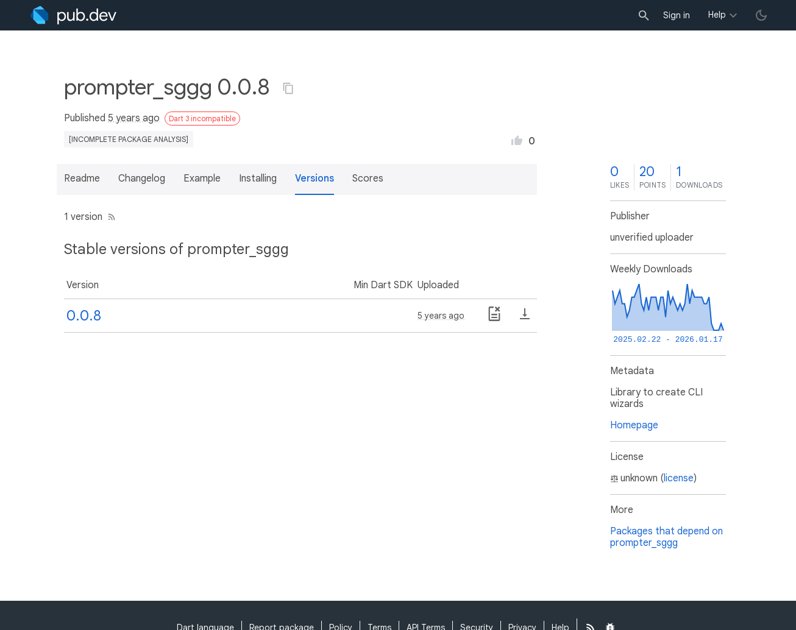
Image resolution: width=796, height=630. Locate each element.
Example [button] (202, 178)
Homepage (634, 425)
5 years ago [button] (134, 118)
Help (717, 14)
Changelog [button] (141, 178)
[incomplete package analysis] (128, 139)
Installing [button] (258, 178)
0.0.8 (83, 315)
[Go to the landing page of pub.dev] (73, 15)
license (679, 478)
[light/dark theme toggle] (761, 15)
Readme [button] (82, 178)
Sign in (676, 15)
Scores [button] (367, 178)
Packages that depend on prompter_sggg (666, 537)
